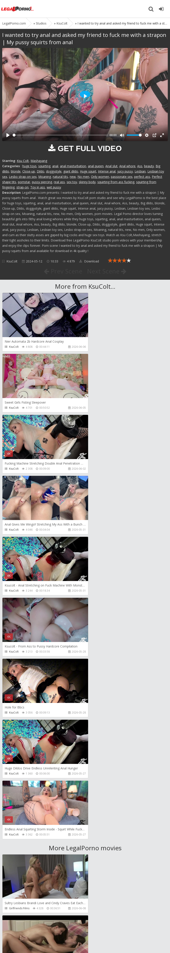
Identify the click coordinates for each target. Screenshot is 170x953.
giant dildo (70, 171)
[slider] (60, 135)
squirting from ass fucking (115, 182)
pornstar (24, 182)
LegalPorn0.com (35, 941)
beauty (149, 166)
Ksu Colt (23, 161)
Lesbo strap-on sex (23, 177)
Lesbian (140, 171)
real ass (59, 182)
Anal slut (111, 166)
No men (83, 177)
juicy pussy (125, 171)
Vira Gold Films (102, 847)
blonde (16, 171)
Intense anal (107, 171)
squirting (44, 166)
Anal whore (127, 166)
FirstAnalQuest (18, 786)
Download (89, 261)
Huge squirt (88, 171)
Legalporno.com (17, 9)
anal (55, 166)
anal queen (96, 166)
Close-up (28, 171)
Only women (100, 177)
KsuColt (11, 261)
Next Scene (107, 271)
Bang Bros (99, 725)
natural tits (60, 177)
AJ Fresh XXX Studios (105, 786)
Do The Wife (16, 725)
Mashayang (39, 161)
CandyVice (15, 847)
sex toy (72, 182)
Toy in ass (37, 187)
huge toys (29, 166)
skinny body (87, 182)
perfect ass (142, 177)
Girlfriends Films (19, 664)
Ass (139, 166)
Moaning (44, 177)
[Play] (8, 135)
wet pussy (54, 187)
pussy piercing (42, 182)
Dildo (40, 171)
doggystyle (54, 171)
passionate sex (121, 177)
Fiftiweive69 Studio (20, 908)
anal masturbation (73, 166)
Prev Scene (62, 271)
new (73, 177)
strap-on (22, 187)
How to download (65, 928)
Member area (33, 928)
